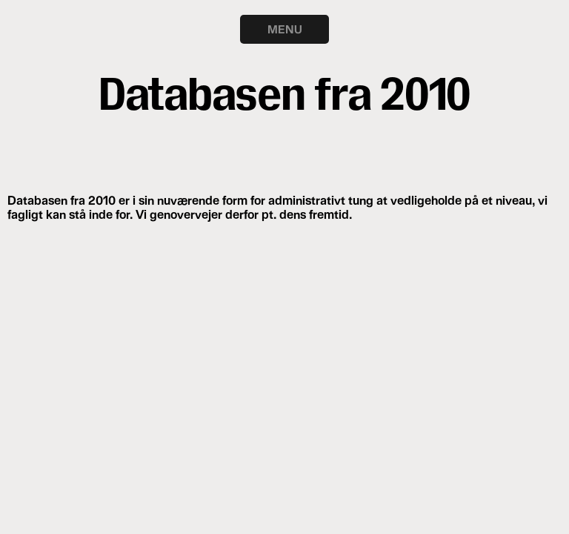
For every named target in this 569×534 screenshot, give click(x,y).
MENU (284, 29)
